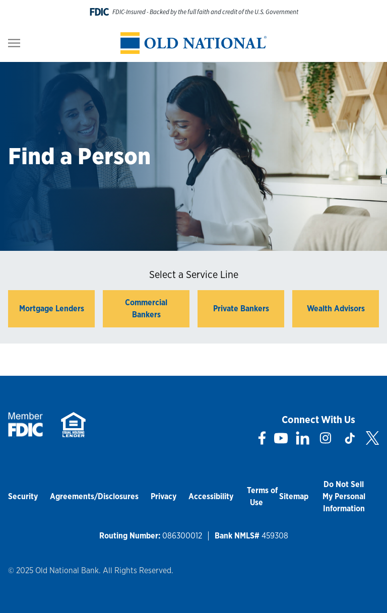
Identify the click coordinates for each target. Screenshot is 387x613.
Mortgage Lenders (51, 308)
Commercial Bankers (146, 308)
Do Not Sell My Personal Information (343, 496)
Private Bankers (241, 308)
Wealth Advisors (336, 308)
